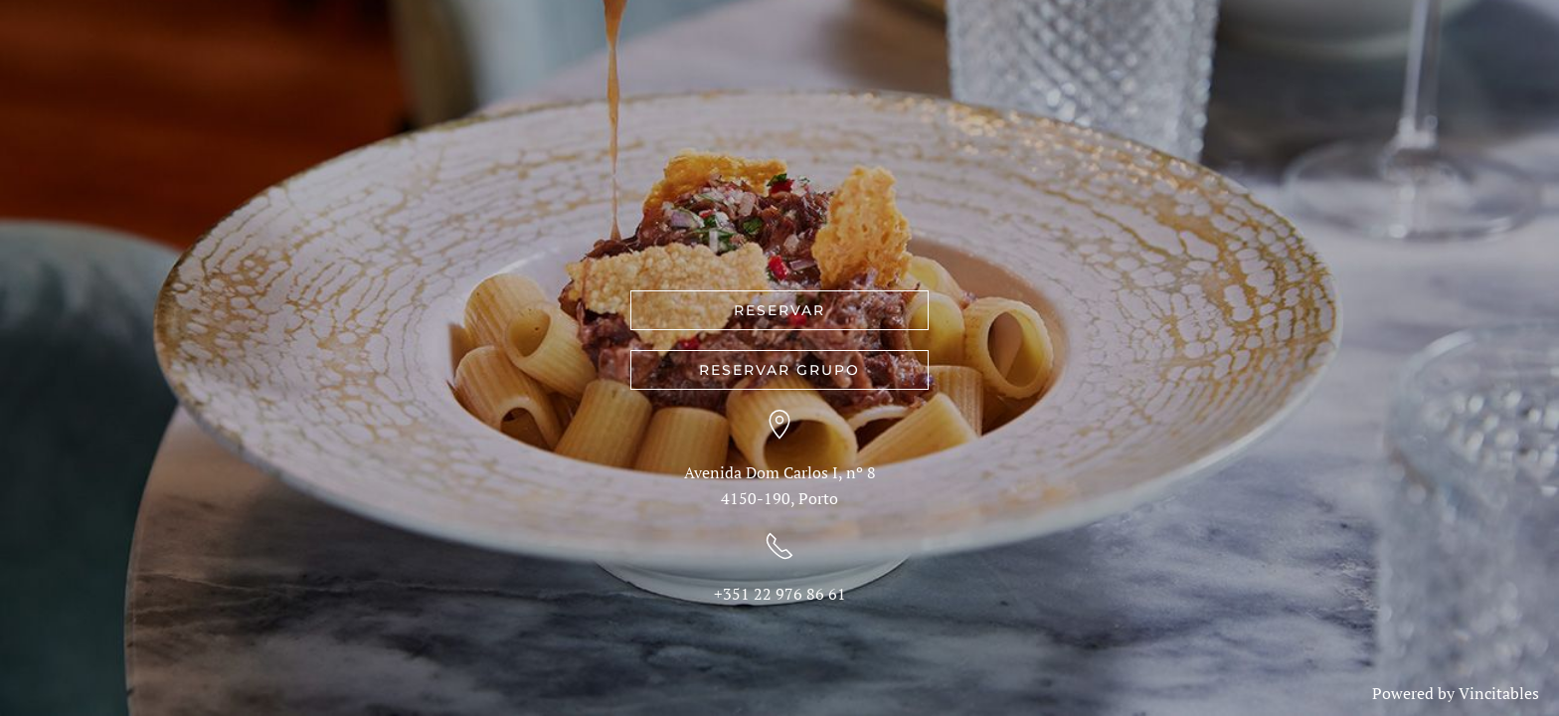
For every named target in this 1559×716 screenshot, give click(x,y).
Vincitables (1499, 693)
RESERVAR (779, 310)
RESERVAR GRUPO (779, 370)
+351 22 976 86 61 (780, 594)
